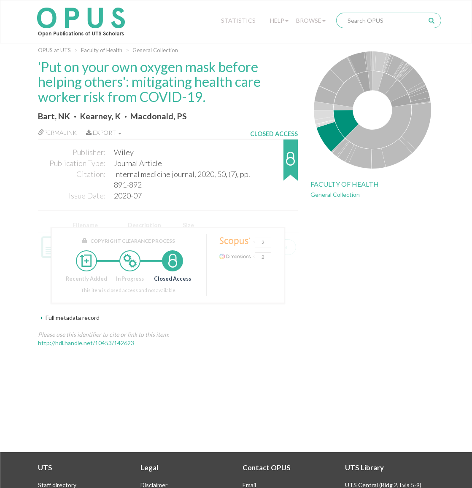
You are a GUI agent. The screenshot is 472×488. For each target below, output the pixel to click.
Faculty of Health (101, 50)
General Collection (155, 50)
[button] (274, 164)
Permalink (57, 132)
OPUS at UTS (54, 50)
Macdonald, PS (158, 116)
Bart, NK (54, 116)
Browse (311, 20)
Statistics (238, 20)
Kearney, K (100, 116)
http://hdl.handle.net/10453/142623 (86, 342)
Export (103, 132)
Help (279, 20)
